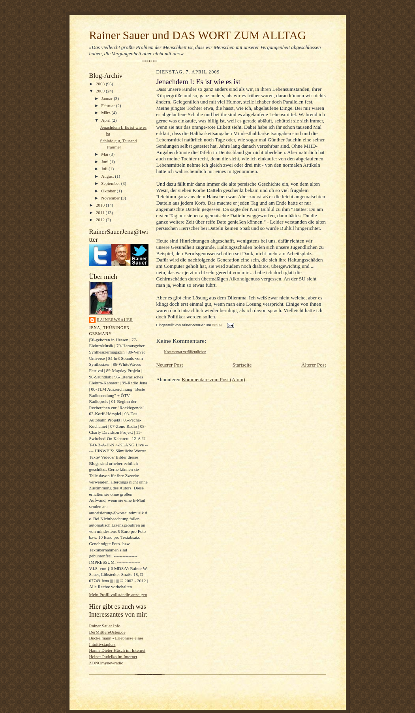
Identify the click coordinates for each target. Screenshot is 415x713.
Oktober (108, 190)
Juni (105, 161)
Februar (108, 105)
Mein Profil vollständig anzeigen (118, 594)
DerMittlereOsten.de (107, 632)
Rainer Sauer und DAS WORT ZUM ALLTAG (197, 35)
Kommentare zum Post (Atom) (213, 379)
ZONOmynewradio (106, 662)
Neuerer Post (169, 365)
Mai (105, 154)
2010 (101, 205)
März (106, 112)
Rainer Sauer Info (104, 625)
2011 (101, 212)
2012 (101, 219)
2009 (101, 90)
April (106, 120)
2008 (101, 83)
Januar (107, 98)
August (108, 176)
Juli (105, 168)
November (111, 198)
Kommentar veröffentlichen (185, 352)
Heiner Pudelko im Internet (113, 656)
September (111, 183)
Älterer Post (313, 365)
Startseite (242, 365)
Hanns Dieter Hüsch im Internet (117, 650)
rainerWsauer (115, 320)
